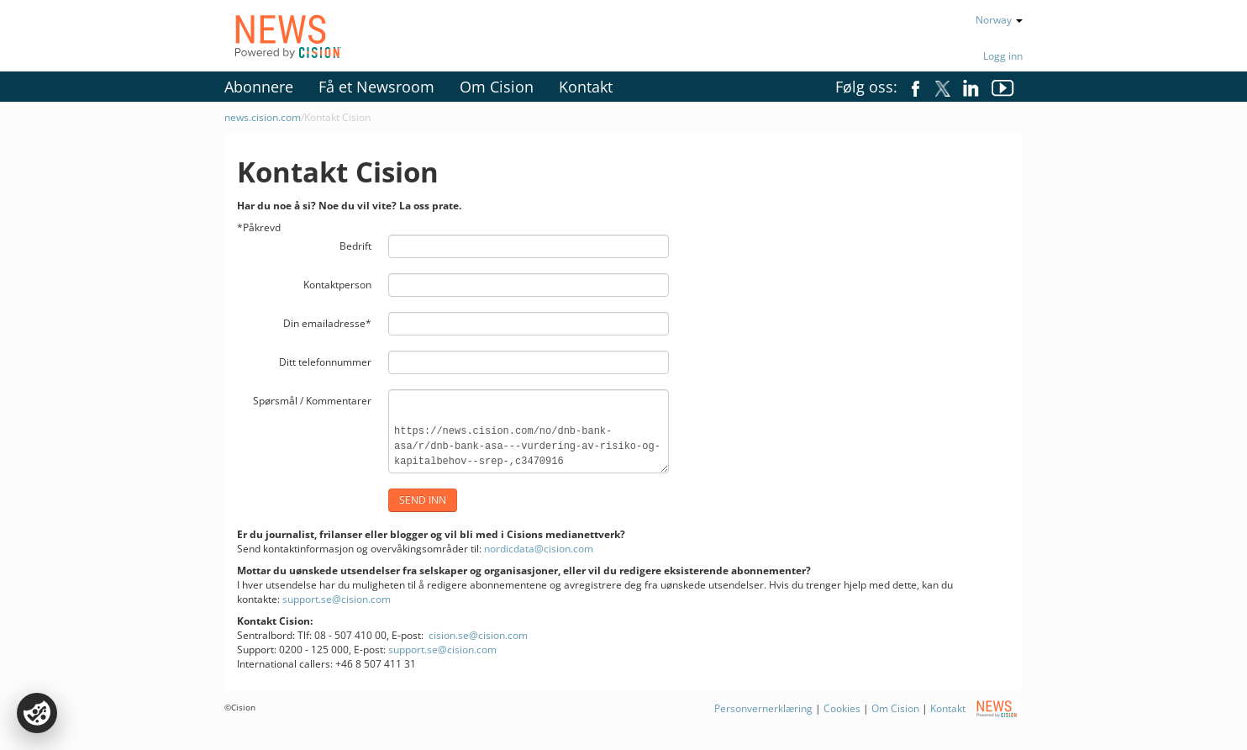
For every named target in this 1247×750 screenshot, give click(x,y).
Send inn (422, 500)
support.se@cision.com (336, 599)
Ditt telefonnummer (325, 362)
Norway (999, 20)
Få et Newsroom (376, 87)
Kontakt (586, 87)
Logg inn (1003, 56)
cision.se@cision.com (478, 635)
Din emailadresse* (327, 323)
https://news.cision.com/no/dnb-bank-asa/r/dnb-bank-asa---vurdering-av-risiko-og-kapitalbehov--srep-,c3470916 (528, 431)
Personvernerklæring (764, 708)
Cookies (841, 708)
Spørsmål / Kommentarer (312, 400)
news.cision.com (262, 117)
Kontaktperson (337, 284)
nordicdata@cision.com (538, 548)
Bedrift (355, 246)
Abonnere (258, 87)
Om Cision (497, 87)
